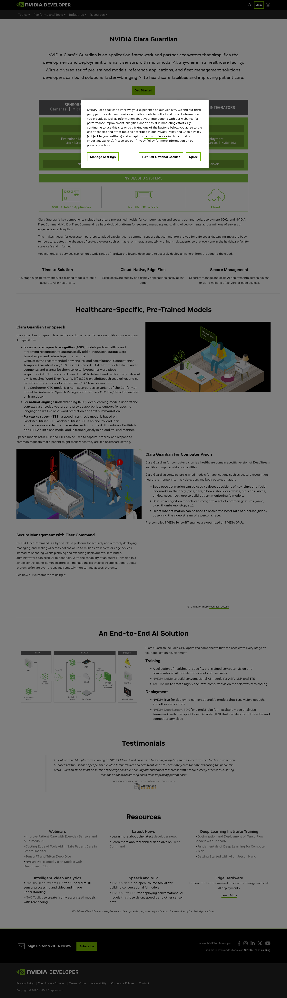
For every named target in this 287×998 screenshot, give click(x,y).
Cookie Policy (192, 132)
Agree (193, 157)
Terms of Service (155, 136)
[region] (145, 134)
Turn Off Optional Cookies (161, 157)
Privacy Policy (166, 132)
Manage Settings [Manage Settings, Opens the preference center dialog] (103, 157)
